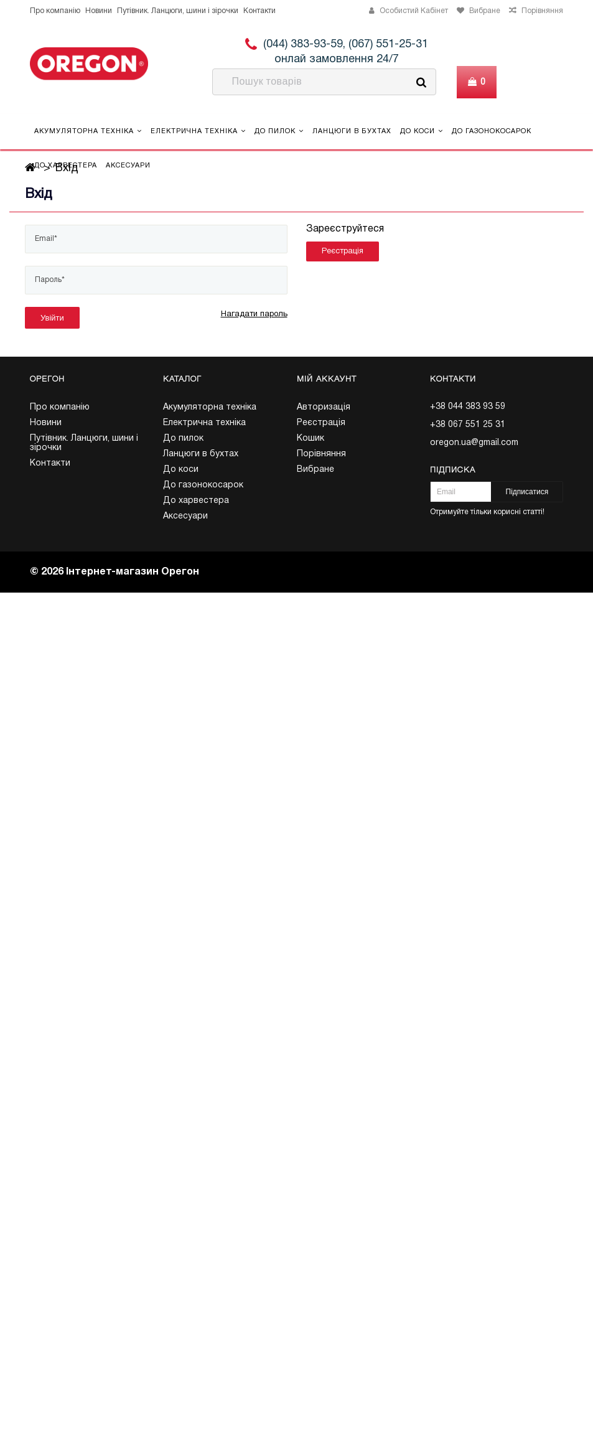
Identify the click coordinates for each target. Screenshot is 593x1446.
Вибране (315, 470)
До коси (421, 131)
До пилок (279, 131)
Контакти (259, 10)
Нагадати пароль (254, 314)
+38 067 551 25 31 (467, 425)
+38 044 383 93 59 (467, 407)
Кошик (310, 438)
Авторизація (323, 407)
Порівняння (321, 454)
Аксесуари (128, 165)
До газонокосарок (491, 131)
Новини (98, 10)
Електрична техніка (198, 131)
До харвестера (65, 165)
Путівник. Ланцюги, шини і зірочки (177, 10)
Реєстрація (342, 251)
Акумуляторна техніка (88, 131)
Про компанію (55, 10)
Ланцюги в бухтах (351, 131)
